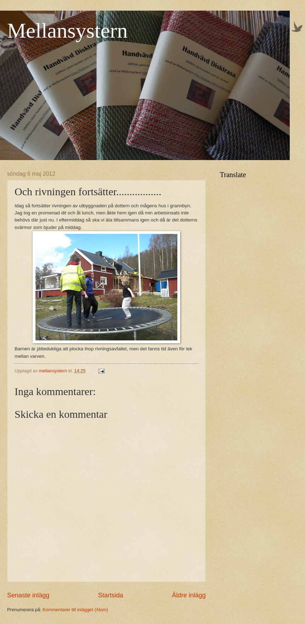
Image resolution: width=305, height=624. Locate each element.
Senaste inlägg (28, 595)
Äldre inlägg (189, 595)
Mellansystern (67, 30)
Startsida (110, 595)
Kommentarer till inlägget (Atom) (75, 609)
